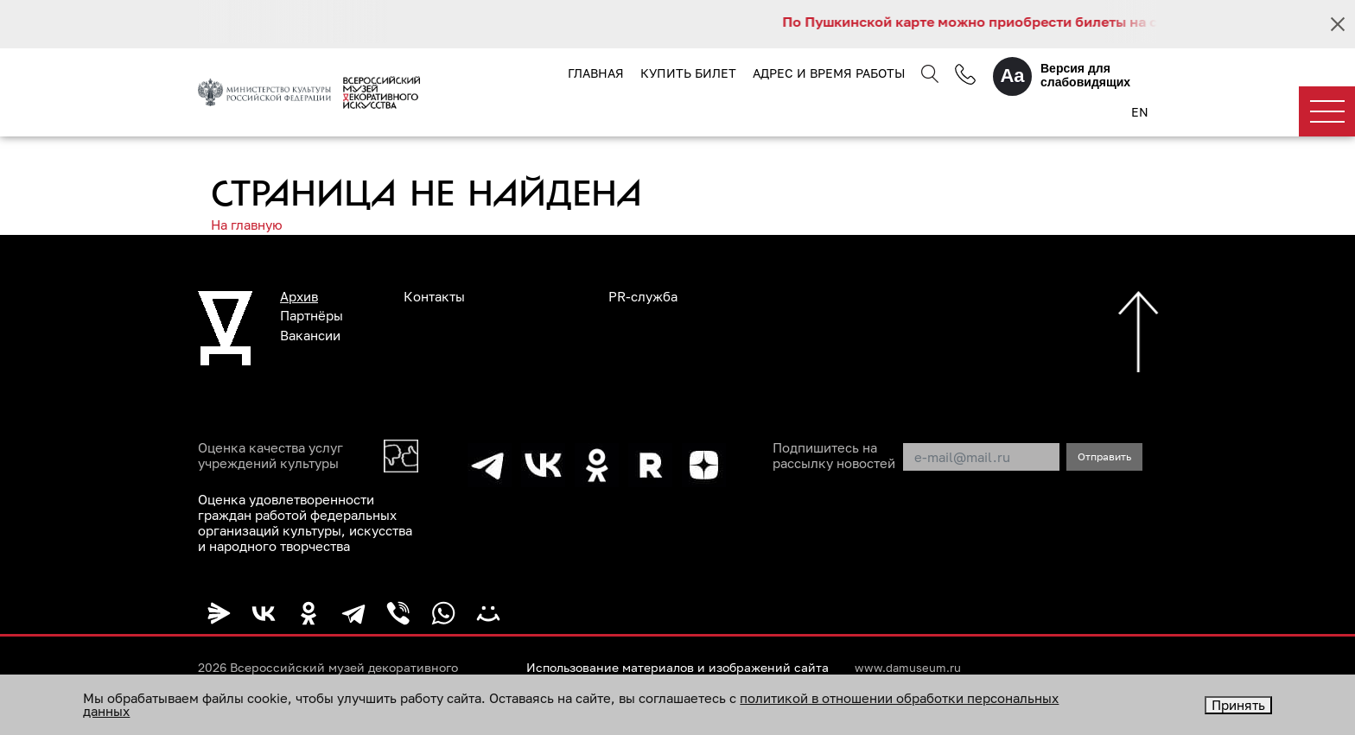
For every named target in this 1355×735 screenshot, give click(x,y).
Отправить (1104, 456)
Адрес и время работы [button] (829, 73)
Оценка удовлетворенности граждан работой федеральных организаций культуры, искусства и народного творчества (305, 522)
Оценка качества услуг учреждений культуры (270, 455)
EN (1139, 112)
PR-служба (643, 296)
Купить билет (688, 73)
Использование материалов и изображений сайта (677, 668)
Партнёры (311, 315)
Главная (596, 73)
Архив (299, 296)
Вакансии (310, 335)
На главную (247, 224)
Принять (1238, 705)
